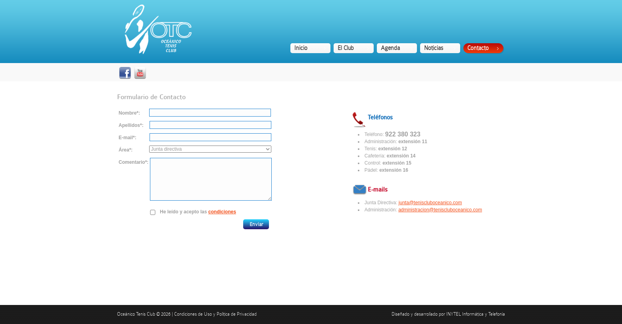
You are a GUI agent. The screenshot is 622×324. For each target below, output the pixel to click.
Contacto (478, 48)
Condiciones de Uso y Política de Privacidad (215, 314)
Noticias (433, 48)
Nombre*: (129, 113)
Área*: (125, 150)
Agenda (390, 48)
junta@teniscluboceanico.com (430, 202)
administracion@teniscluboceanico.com (440, 210)
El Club (346, 48)
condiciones (222, 212)
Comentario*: (133, 162)
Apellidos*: (131, 125)
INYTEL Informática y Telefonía (475, 314)
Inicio (300, 48)
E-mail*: (127, 137)
